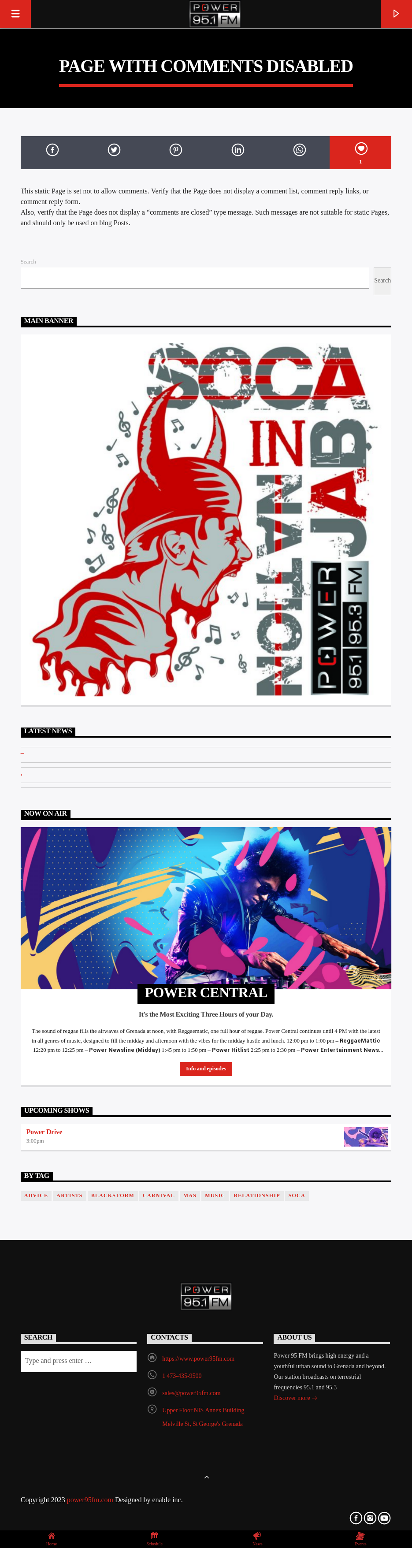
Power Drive (44, 1132)
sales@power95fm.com (191, 1393)
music (215, 1195)
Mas (190, 1195)
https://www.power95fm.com (198, 1359)
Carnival (159, 1195)
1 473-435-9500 (181, 1376)
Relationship (257, 1195)
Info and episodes (206, 1069)
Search (28, 262)
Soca (297, 1195)
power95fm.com (91, 1500)
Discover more (295, 1399)
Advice (36, 1195)
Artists (69, 1195)
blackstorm (112, 1195)
